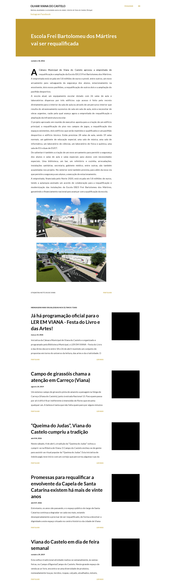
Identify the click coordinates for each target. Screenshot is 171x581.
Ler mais (100, 359)
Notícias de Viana (47, 292)
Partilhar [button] (107, 292)
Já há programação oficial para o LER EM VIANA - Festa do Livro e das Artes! (65, 322)
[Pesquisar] (129, 6)
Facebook (45, 14)
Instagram (35, 14)
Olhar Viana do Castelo (48, 6)
